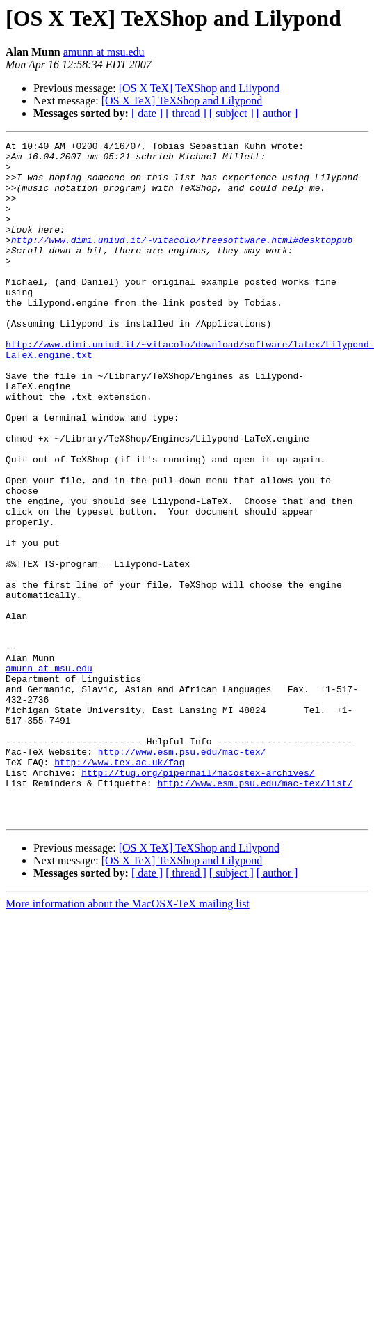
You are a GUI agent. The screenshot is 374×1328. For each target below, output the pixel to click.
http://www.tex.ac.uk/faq (119, 887)
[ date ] (147, 113)
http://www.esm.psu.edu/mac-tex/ (182, 874)
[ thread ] (185, 113)
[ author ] (277, 113)
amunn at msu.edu (104, 52)
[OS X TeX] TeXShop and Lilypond (199, 88)
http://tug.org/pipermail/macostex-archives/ (197, 899)
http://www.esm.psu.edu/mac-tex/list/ (254, 912)
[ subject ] (231, 113)
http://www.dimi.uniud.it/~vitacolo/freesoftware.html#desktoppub (181, 260)
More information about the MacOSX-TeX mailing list (128, 1039)
